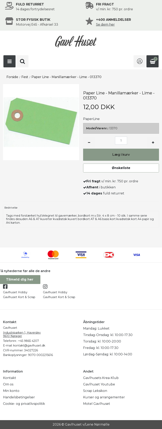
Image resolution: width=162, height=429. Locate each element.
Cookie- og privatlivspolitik (24, 404)
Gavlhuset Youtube (99, 384)
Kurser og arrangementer (104, 397)
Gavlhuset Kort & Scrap (19, 297)
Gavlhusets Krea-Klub (101, 378)
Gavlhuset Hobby (15, 292)
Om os (8, 384)
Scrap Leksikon (95, 391)
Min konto (11, 391)
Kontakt (9, 378)
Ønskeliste (121, 168)
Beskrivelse (11, 207)
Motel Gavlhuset (96, 404)
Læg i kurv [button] (121, 155)
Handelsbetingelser (19, 397)
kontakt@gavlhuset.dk (29, 345)
